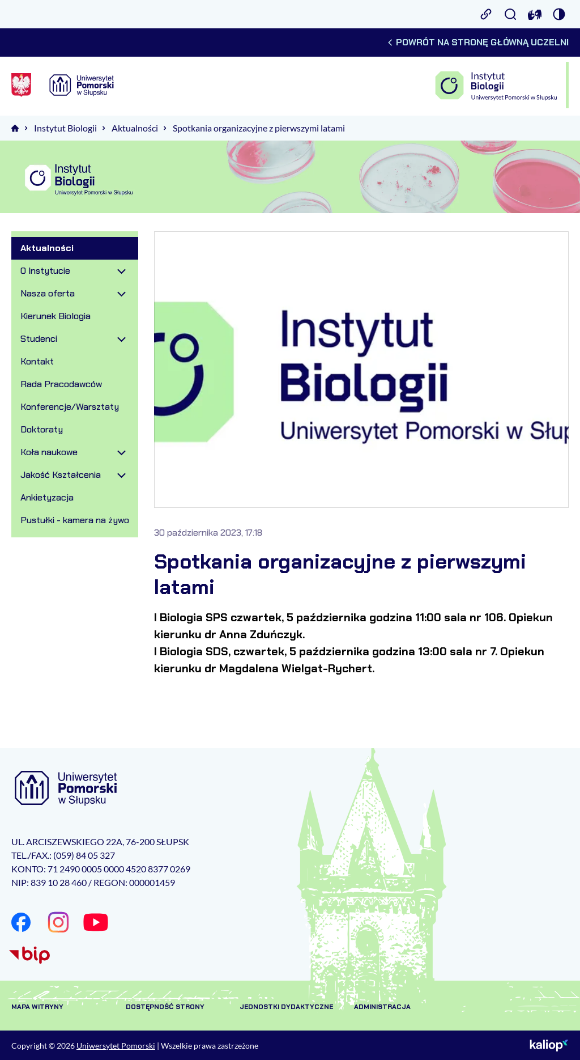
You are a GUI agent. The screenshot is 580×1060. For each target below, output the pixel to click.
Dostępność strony (165, 1006)
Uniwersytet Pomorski (115, 1045)
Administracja (382, 1006)
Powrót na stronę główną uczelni (478, 42)
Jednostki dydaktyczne (286, 1006)
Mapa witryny (37, 1006)
